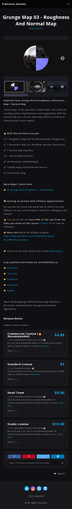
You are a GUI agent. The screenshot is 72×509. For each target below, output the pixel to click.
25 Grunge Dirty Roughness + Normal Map (30, 189)
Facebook (12, 279)
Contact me (46, 223)
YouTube (12, 273)
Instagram (12, 284)
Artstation (12, 267)
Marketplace (55, 251)
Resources (37, 28)
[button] (59, 474)
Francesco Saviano (14, 4)
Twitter (11, 290)
